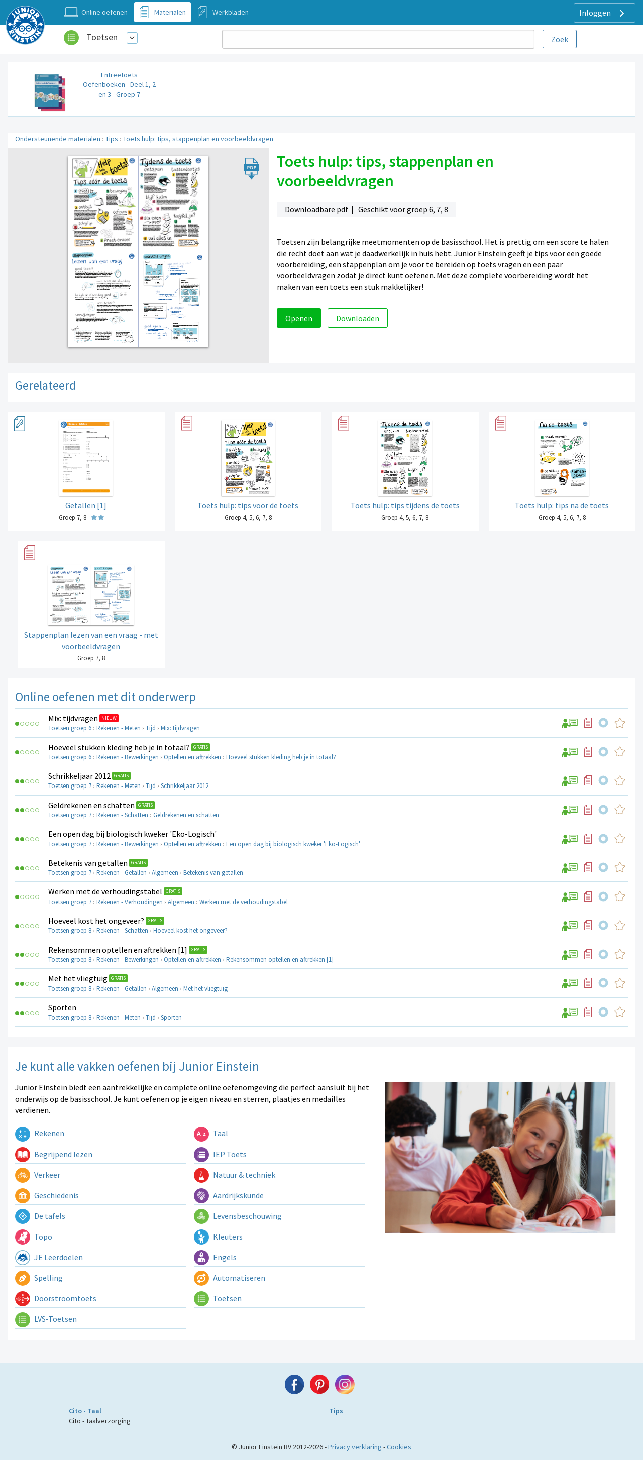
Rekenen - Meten (118, 728)
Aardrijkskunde (229, 1195)
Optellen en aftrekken (192, 757)
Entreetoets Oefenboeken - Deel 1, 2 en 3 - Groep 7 (119, 84)
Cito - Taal (85, 1410)
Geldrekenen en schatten (91, 805)
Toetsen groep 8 (69, 930)
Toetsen (102, 37)
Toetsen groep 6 (69, 728)
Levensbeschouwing (238, 1216)
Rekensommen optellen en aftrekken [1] (117, 950)
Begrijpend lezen (53, 1154)
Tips (111, 138)
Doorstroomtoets (55, 1298)
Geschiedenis (47, 1195)
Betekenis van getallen (88, 863)
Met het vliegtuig (78, 978)
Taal (211, 1133)
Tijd (151, 728)
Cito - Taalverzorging (100, 1420)
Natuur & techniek (234, 1175)
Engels (215, 1257)
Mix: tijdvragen (73, 718)
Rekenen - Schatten (122, 815)
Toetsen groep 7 (69, 785)
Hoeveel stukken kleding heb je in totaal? (119, 747)
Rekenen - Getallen (121, 872)
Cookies (399, 1446)
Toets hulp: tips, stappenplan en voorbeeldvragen (198, 138)
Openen (298, 318)
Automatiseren (229, 1278)
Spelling (39, 1278)
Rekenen (39, 1133)
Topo (33, 1236)
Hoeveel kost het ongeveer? (96, 921)
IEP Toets (220, 1154)
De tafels (40, 1216)
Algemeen (165, 872)
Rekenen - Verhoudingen (129, 901)
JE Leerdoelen (49, 1257)
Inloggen (603, 13)
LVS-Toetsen (46, 1319)
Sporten (62, 1007)
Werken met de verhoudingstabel (105, 891)
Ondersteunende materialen (57, 138)
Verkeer (37, 1175)
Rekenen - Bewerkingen (127, 757)
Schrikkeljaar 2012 (79, 776)
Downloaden (357, 318)
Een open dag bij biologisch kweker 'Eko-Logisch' (132, 834)
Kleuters (218, 1236)
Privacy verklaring (355, 1446)
